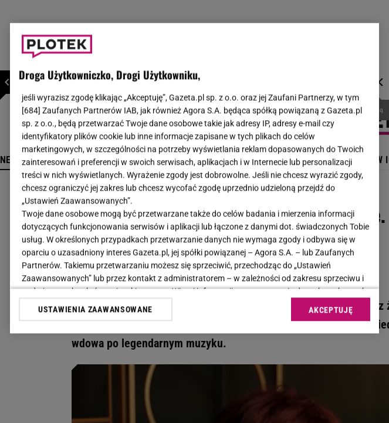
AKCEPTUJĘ (331, 309)
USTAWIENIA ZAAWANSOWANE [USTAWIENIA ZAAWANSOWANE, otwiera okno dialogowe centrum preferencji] (95, 309)
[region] (195, 178)
